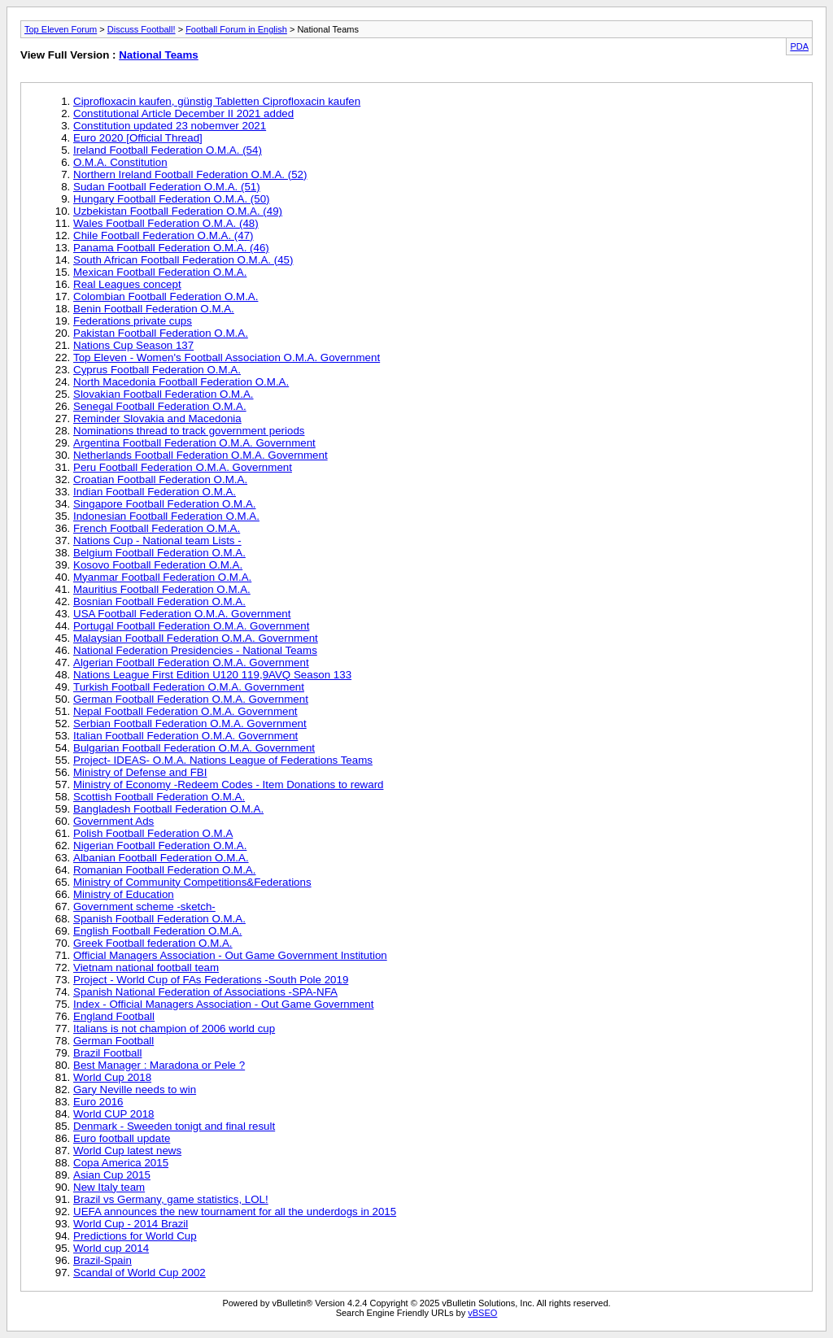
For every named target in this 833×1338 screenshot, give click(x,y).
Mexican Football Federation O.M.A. (159, 272)
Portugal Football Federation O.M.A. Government (191, 626)
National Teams (158, 55)
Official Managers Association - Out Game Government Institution (230, 955)
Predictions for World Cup (135, 1236)
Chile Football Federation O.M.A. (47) (163, 235)
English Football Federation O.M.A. (157, 931)
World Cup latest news (127, 1150)
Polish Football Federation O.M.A (153, 833)
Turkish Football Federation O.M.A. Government (188, 687)
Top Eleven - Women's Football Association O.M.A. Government (226, 357)
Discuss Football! (141, 29)
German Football (113, 1041)
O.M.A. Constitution (120, 162)
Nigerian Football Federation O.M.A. (159, 845)
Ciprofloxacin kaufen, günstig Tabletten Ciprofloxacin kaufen (216, 101)
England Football (114, 1016)
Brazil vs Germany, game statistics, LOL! (170, 1199)
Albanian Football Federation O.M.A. (161, 858)
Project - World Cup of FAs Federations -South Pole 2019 (210, 980)
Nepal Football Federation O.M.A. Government (185, 711)
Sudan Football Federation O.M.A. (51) (166, 187)
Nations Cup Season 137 (133, 345)
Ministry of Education (123, 894)
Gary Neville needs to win (134, 1089)
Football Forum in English (236, 29)
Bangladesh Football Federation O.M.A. (168, 809)
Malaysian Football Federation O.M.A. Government (195, 638)
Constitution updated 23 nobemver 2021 (169, 126)
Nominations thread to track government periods (188, 431)
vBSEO (482, 1313)
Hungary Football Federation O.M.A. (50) (171, 199)
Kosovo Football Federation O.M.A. (157, 565)
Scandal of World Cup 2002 (139, 1272)
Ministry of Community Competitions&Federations (192, 882)
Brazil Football (107, 1053)
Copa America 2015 (120, 1163)
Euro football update (121, 1138)
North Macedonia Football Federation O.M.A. (181, 382)
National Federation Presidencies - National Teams (195, 650)
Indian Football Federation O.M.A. (154, 492)
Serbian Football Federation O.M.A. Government (190, 723)
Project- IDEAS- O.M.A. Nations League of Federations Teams (223, 760)
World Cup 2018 (112, 1077)
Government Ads (113, 821)
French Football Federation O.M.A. (156, 528)
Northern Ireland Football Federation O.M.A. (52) (190, 174)
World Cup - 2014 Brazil (130, 1224)
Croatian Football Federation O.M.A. (160, 479)
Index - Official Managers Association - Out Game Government (223, 1004)
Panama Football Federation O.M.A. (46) (171, 248)
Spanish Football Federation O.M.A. (159, 919)
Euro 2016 (98, 1102)
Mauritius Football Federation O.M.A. (162, 589)
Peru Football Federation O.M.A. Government (182, 467)
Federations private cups (132, 321)
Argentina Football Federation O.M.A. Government (194, 443)
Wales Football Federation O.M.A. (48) (166, 223)
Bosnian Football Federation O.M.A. (159, 601)
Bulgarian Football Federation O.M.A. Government (194, 748)
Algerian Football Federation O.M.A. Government (191, 662)
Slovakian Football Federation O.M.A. (163, 394)
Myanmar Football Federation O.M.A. (162, 577)
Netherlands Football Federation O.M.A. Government (200, 455)
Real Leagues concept (127, 284)
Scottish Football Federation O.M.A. (159, 797)
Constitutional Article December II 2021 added (183, 113)
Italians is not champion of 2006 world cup (174, 1028)
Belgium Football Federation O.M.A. (159, 553)
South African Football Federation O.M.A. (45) (183, 260)
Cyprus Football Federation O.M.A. (157, 370)
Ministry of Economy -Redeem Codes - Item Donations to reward (228, 784)
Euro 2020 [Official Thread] (138, 138)
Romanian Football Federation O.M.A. (164, 870)
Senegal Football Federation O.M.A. (159, 406)
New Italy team (109, 1187)
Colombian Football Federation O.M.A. (165, 296)
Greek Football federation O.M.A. (153, 943)
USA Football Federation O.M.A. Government (181, 614)
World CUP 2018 (114, 1114)
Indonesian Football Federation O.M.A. (166, 516)
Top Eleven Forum (60, 29)
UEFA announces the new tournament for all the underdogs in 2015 (234, 1211)
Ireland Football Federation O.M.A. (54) (167, 150)
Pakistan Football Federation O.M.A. (160, 333)
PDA (799, 46)
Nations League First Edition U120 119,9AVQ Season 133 (212, 675)
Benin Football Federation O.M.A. (153, 309)
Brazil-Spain (102, 1260)
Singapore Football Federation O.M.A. (164, 504)
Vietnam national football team (146, 967)
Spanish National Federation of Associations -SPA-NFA (205, 992)
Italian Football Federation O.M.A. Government (185, 736)
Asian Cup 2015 (111, 1175)
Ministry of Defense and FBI (140, 772)
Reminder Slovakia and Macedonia (157, 418)
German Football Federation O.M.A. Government (190, 699)
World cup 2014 (111, 1248)
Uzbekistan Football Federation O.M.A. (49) (177, 211)
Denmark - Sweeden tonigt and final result (174, 1126)
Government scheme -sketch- (144, 906)
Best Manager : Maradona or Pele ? (159, 1065)
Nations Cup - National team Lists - (157, 540)
